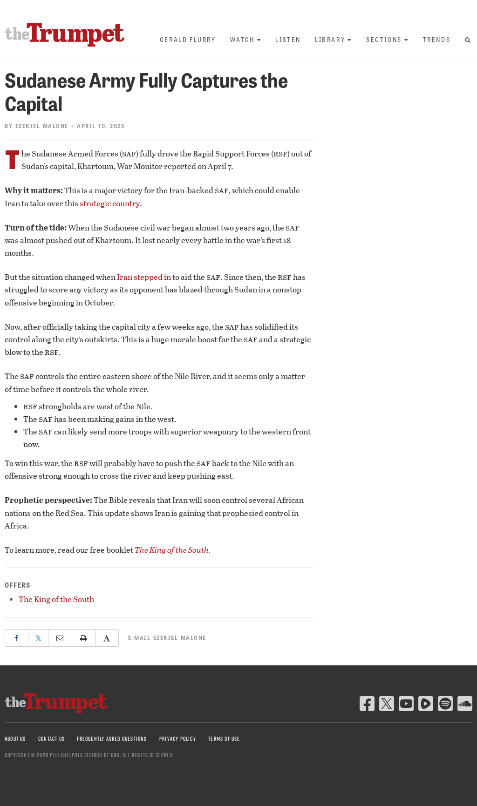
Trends (437, 39)
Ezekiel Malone (41, 126)
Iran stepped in (144, 277)
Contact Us (51, 739)
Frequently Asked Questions (112, 739)
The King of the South (172, 549)
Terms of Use (224, 739)
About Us (15, 739)
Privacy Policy (177, 739)
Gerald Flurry (188, 39)
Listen (288, 39)
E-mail (167, 637)
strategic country (110, 203)
